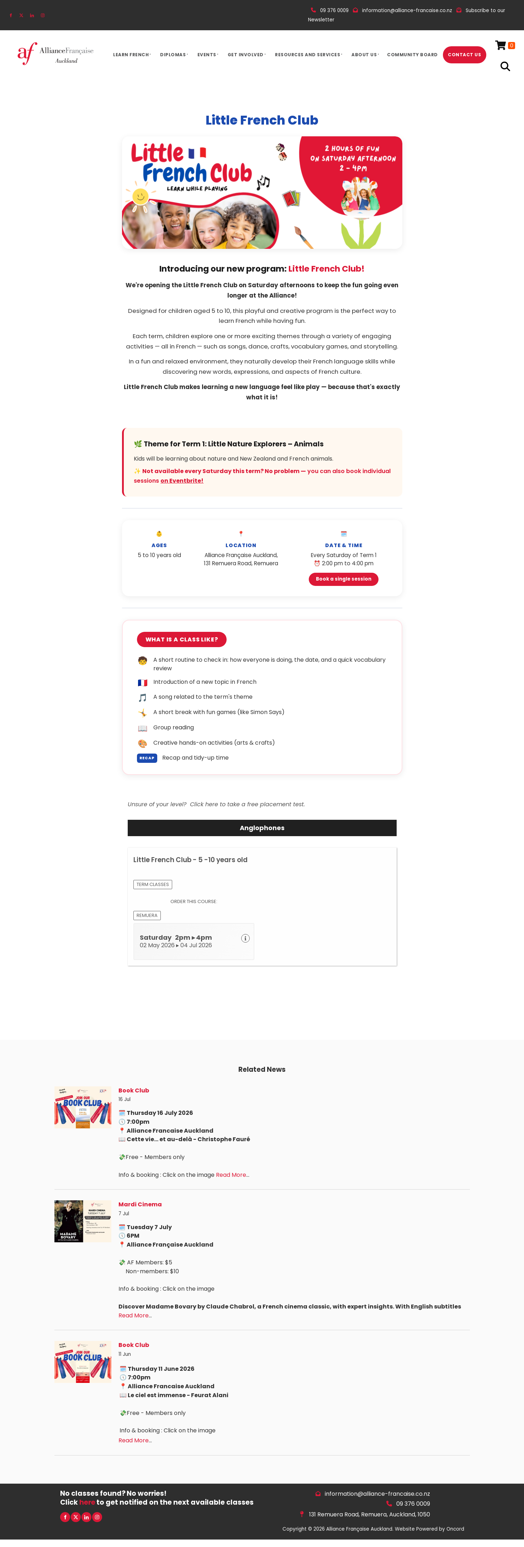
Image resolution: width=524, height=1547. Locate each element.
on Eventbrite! (181, 481)
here (87, 1502)
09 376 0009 (413, 1504)
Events (206, 55)
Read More (231, 1175)
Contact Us (464, 55)
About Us (364, 55)
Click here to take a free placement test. (247, 804)
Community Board (412, 55)
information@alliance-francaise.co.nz (377, 1494)
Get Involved (246, 55)
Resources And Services (307, 55)
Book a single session (343, 579)
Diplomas (173, 55)
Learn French (131, 55)
